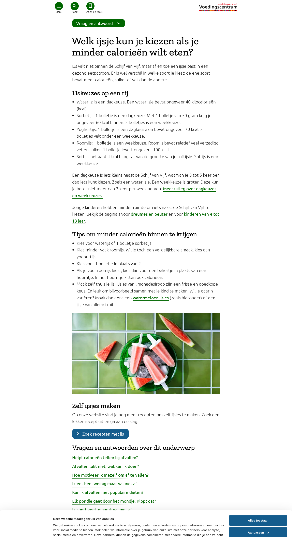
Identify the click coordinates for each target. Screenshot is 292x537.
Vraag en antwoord (99, 23)
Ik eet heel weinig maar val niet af (104, 483)
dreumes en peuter (149, 213)
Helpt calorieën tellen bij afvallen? (105, 457)
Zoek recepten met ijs (103, 433)
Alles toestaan (258, 498)
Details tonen (62, 529)
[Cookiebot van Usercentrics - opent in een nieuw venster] (26, 529)
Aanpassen (258, 510)
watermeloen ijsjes (151, 297)
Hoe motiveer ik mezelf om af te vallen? (110, 474)
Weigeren (258, 522)
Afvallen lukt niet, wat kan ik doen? (105, 466)
